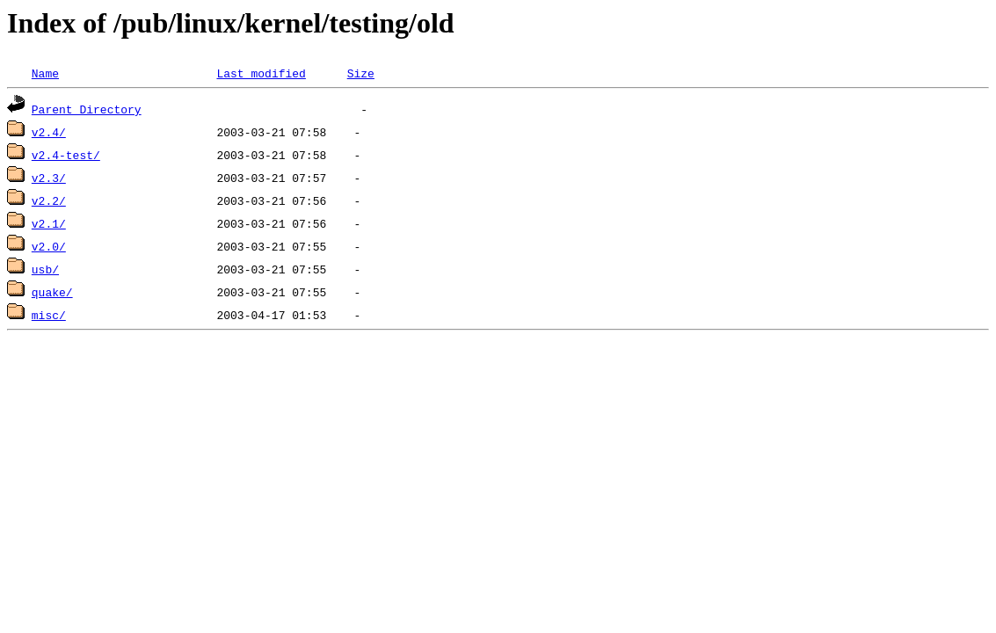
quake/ (52, 292)
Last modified (260, 73)
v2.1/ (49, 223)
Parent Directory (87, 109)
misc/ (49, 315)
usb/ (45, 269)
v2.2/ (49, 200)
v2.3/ (49, 178)
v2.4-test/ (66, 155)
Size (360, 73)
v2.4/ (49, 132)
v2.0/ (49, 246)
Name (45, 73)
